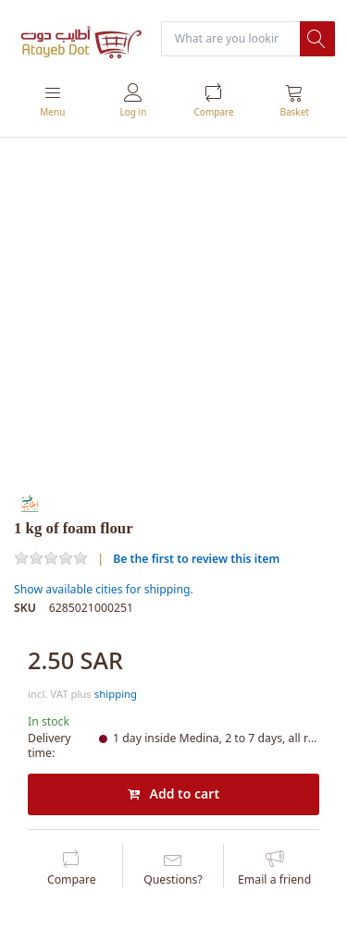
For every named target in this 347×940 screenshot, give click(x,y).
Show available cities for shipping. (103, 589)
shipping (115, 694)
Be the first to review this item (196, 559)
